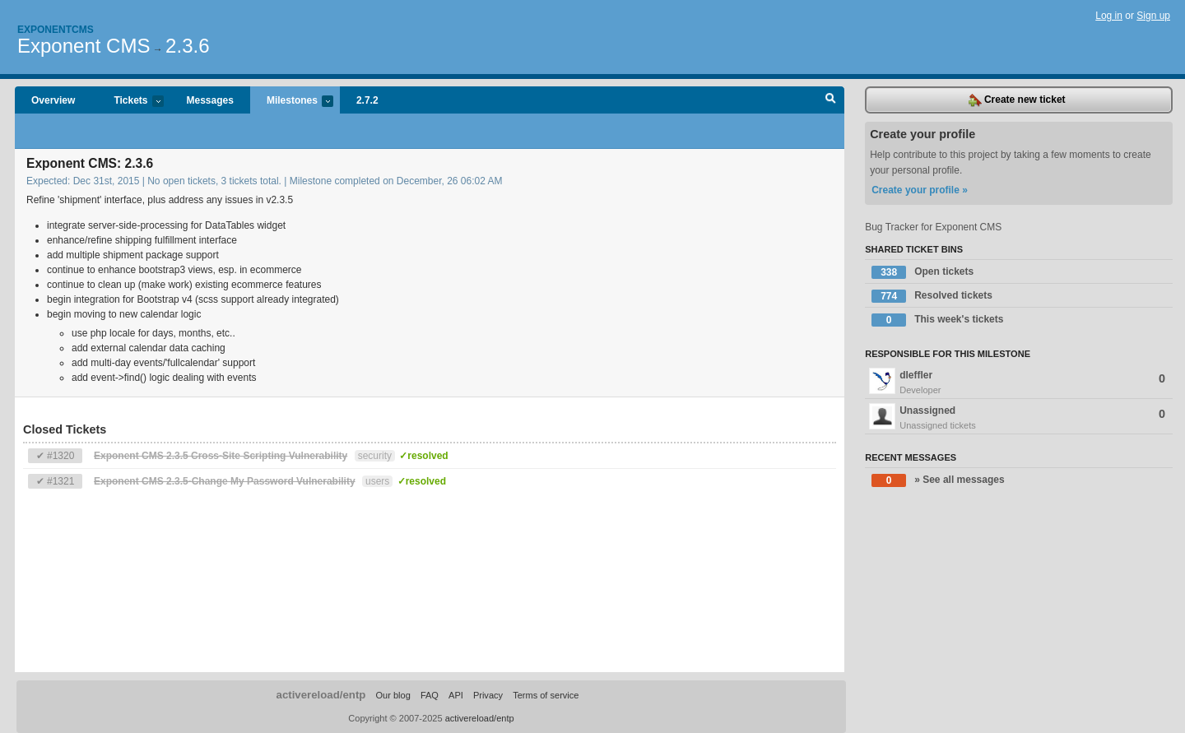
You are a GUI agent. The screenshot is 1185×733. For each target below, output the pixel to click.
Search (830, 100)
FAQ (430, 695)
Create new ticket (1017, 100)
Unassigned (1019, 418)
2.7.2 (367, 100)
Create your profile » (919, 190)
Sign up (1153, 15)
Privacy (488, 695)
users (377, 481)
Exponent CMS (83, 46)
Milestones (291, 102)
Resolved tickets (931, 296)
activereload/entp (321, 695)
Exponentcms (55, 29)
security (375, 456)
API (455, 695)
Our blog (392, 695)
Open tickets (922, 272)
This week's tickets (937, 320)
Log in (1108, 15)
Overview (53, 100)
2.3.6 (187, 46)
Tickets (130, 102)
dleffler (1019, 382)
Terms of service (546, 695)
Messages (210, 100)
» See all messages (937, 480)
